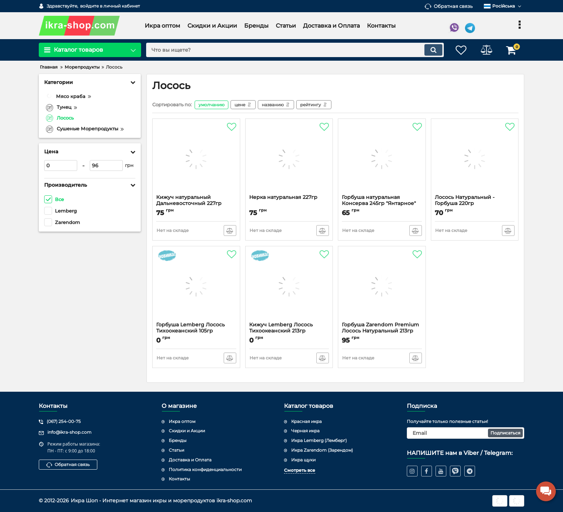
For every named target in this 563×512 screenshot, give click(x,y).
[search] (295, 50)
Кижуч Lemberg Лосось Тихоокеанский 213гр (281, 328)
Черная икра (305, 430)
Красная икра (306, 421)
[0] (60, 165)
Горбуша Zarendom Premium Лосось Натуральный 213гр (380, 328)
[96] (106, 165)
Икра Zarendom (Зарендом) (322, 450)
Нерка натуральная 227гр (283, 197)
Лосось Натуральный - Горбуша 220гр (464, 200)
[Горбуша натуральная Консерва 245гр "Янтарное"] (382, 158)
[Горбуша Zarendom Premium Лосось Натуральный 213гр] (382, 286)
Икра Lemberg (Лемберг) (319, 440)
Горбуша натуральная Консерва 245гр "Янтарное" (379, 200)
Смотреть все (299, 470)
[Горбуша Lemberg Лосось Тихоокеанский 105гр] (196, 286)
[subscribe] (466, 433)
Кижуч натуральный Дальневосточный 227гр (189, 200)
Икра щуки (303, 459)
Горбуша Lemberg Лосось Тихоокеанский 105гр (190, 328)
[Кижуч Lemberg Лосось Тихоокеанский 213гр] (289, 286)
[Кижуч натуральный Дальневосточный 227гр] (196, 158)
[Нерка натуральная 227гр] (289, 158)
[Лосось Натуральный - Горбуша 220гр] (475, 158)
